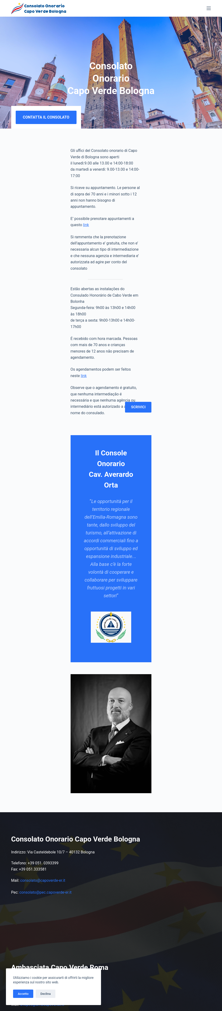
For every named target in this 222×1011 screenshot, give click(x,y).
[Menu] (209, 8)
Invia (138, 960)
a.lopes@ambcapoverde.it (42, 820)
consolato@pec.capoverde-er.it (45, 708)
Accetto (23, 994)
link (91, 202)
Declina (45, 994)
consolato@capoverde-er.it (42, 696)
